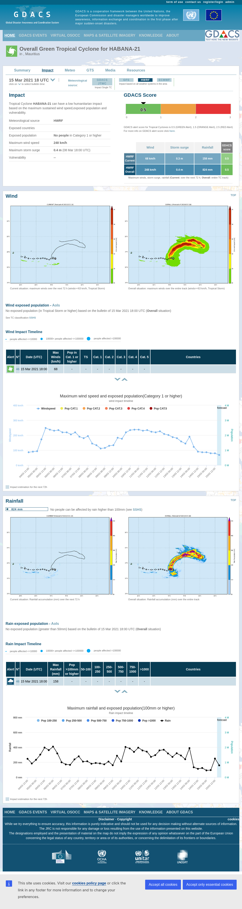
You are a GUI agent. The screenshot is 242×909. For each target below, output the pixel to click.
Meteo (70, 70)
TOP (233, 195)
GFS (126, 80)
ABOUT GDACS (179, 812)
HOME (9, 35)
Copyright (124, 819)
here (172, 131)
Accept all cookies (163, 884)
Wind (150, 147)
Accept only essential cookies (209, 884)
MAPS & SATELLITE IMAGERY (109, 35)
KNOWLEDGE (151, 35)
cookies (233, 819)
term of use (174, 2)
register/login (213, 2)
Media (110, 70)
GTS (90, 70)
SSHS (32, 317)
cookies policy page (89, 883)
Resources (136, 70)
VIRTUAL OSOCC (65, 35)
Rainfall (207, 147)
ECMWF (164, 80)
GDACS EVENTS (33, 35)
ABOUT (172, 35)
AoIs (56, 305)
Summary (22, 70)
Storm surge (179, 147)
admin (229, 2)
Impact (47, 70)
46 (18, 369)
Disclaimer (106, 819)
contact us (193, 2)
